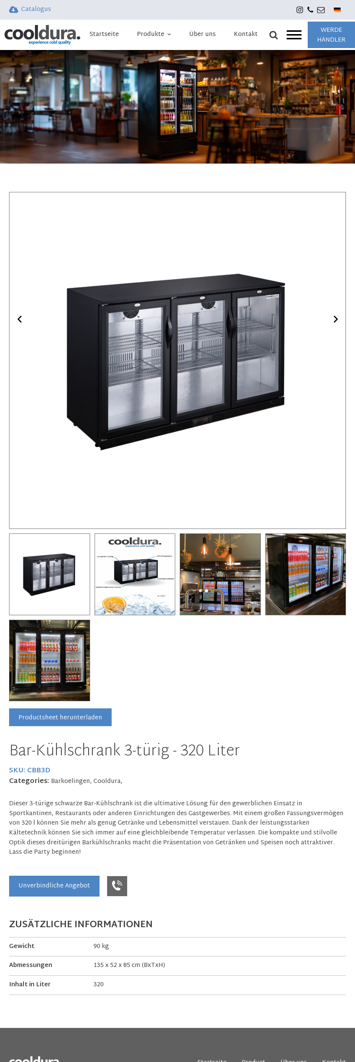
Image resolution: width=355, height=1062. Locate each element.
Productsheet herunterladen (60, 718)
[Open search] (276, 35)
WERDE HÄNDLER (331, 35)
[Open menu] (294, 34)
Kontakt (246, 35)
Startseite (104, 35)
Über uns (202, 35)
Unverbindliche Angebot (54, 886)
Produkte (154, 35)
